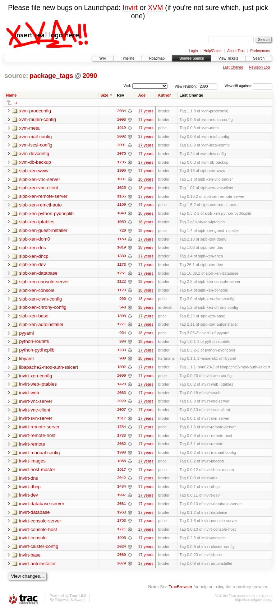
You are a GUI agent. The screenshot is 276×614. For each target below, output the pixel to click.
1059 (121, 223)
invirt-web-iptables (38, 386)
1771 (121, 533)
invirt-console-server (40, 524)
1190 (121, 206)
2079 (121, 568)
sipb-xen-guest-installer (43, 231)
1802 (121, 369)
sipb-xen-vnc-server (39, 179)
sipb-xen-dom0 (34, 240)
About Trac (235, 51)
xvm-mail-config (35, 136)
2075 (121, 154)
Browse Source (191, 58)
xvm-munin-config (37, 119)
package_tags (51, 75)
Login (193, 51)
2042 (121, 481)
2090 (89, 75)
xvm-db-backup (35, 162)
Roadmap (157, 58)
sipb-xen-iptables (36, 222)
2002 (121, 137)
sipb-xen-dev (32, 266)
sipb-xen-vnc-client (38, 188)
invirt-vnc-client (34, 412)
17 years (145, 111)
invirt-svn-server (35, 421)
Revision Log (259, 67)
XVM (155, 7)
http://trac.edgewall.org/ (253, 604)
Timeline (127, 58)
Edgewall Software (69, 604)
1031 (121, 180)
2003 (121, 119)
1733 (121, 438)
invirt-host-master (37, 472)
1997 (121, 499)
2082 (121, 447)
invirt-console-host (38, 533)
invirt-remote (32, 447)
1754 (121, 430)
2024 (121, 550)
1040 (121, 214)
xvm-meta (29, 128)
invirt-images (32, 464)
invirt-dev (28, 498)
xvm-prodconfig (35, 110)
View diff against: (248, 86)
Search (258, 58)
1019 (121, 249)
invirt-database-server (41, 507)
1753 (121, 524)
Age (142, 95)
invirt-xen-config (35, 378)
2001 (121, 145)
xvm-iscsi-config (35, 145)
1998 (121, 456)
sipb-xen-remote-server (43, 197)
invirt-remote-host (37, 438)
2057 (121, 412)
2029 (121, 404)
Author (164, 95)
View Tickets (228, 58)
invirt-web (29, 395)
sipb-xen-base (34, 317)
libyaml (26, 360)
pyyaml (26, 335)
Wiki (102, 58)
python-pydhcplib (36, 352)
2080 (121, 559)
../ (16, 102)
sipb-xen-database (38, 274)
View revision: (186, 86)
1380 (121, 257)
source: (16, 75)
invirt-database (34, 515)
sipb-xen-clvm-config (40, 300)
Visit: (127, 86)
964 (122, 335)
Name (11, 95)
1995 (121, 542)
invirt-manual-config (39, 455)
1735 (121, 163)
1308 (121, 318)
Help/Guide (212, 51)
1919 (121, 128)
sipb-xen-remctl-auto (40, 205)
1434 (121, 490)
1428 (121, 387)
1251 (121, 275)
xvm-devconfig (34, 154)
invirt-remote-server (39, 429)
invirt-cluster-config (38, 550)
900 (122, 361)
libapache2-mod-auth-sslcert (48, 369)
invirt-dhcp (30, 490)
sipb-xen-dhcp (34, 257)
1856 (121, 464)
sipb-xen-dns (32, 248)
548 (122, 309)
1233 (121, 352)
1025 (121, 188)
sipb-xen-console (36, 291)
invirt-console (33, 541)
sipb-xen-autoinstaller (41, 326)
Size (104, 95)
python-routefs (34, 343)
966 (122, 300)
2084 (121, 111)
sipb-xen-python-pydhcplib (46, 214)
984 (122, 343)
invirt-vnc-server (35, 403)
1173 (121, 266)
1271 (121, 326)
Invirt (130, 7)
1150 (121, 240)
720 (122, 231)
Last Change (233, 67)
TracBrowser (180, 591)
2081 (121, 507)
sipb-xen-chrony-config (42, 309)
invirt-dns (28, 481)
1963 (121, 516)
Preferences (260, 51)
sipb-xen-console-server (44, 283)
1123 (121, 292)
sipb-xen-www (34, 171)
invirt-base (30, 559)
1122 (121, 283)
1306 (121, 171)
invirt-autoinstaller (37, 567)
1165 (121, 197)
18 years (145, 180)
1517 (121, 421)
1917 (121, 473)
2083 (121, 395)
